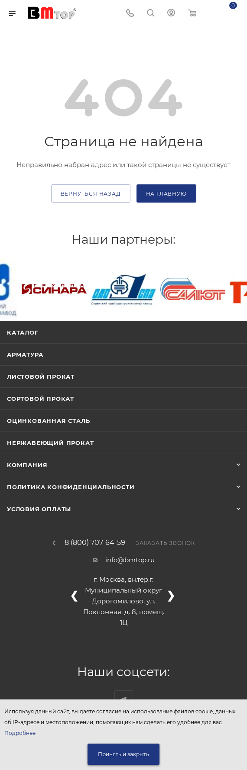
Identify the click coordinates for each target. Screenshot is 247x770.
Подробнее (20, 733)
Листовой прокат (41, 376)
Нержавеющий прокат (50, 442)
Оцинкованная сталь (48, 420)
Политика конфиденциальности (71, 486)
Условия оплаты (39, 509)
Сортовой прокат (40, 398)
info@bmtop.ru (130, 560)
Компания (27, 464)
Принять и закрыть (123, 754)
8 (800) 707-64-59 (95, 542)
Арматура (25, 354)
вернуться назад (91, 193)
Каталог (23, 332)
